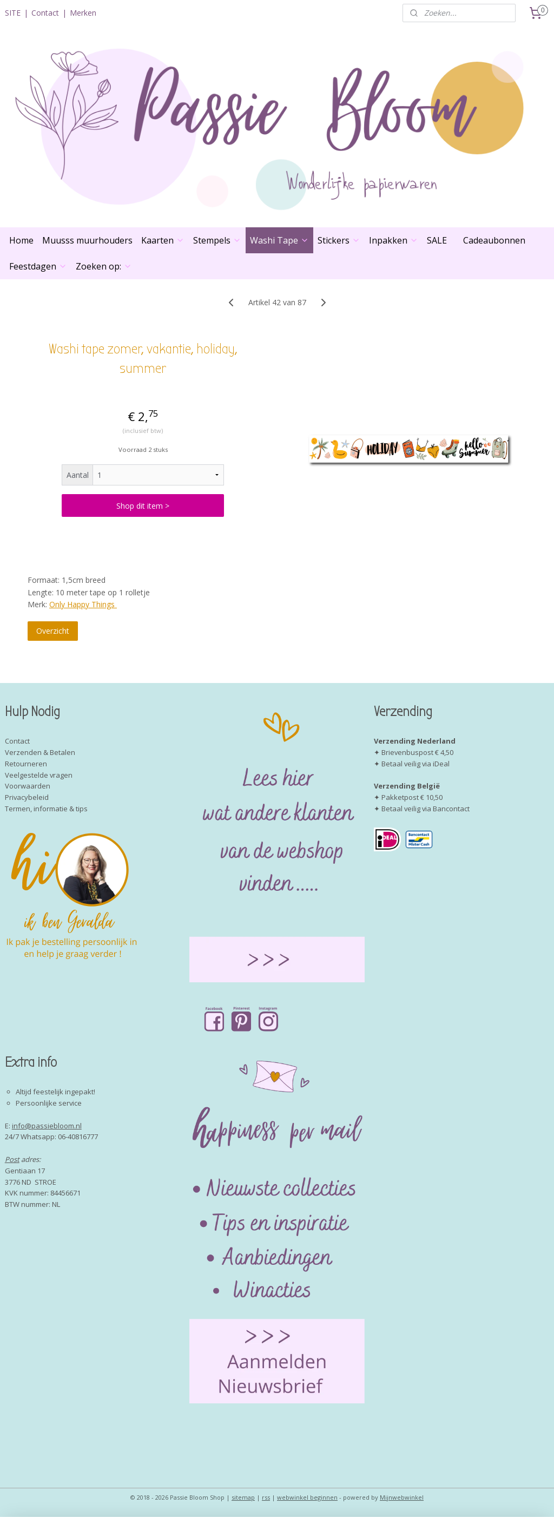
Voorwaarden (27, 786)
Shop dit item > (142, 506)
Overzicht (52, 631)
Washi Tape (279, 240)
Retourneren (26, 764)
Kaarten (162, 240)
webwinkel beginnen (307, 1497)
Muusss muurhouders (87, 240)
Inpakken (393, 240)
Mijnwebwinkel (402, 1497)
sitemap (243, 1497)
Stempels (217, 240)
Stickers (339, 240)
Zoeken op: (104, 266)
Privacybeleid (27, 797)
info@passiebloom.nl (47, 1126)
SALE (437, 240)
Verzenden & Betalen (40, 752)
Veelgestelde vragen (38, 775)
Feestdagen (38, 266)
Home (21, 240)
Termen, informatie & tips (46, 808)
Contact (45, 13)
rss (266, 1497)
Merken (83, 13)
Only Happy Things (83, 604)
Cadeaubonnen (494, 240)
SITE (13, 13)
